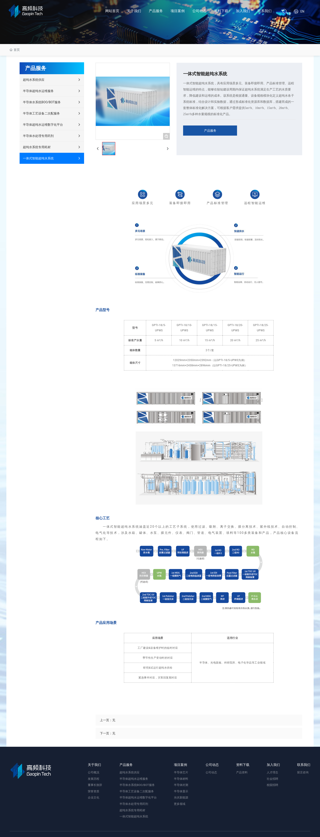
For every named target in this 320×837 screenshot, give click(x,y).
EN (302, 11)
